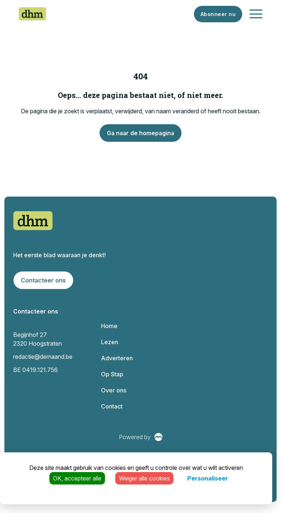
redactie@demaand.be (42, 356)
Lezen (109, 342)
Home (109, 326)
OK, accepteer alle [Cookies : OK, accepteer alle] (77, 478)
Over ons (113, 390)
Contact (112, 406)
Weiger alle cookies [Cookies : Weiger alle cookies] (144, 478)
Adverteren (117, 358)
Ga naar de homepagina (140, 133)
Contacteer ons (43, 280)
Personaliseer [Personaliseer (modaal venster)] (207, 478)
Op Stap (112, 374)
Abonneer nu (218, 14)
